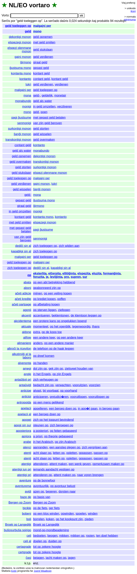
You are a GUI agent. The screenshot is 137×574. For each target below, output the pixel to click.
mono (37, 31)
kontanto (25, 79)
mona (27, 95)
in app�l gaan (88, 408)
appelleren (40, 408)
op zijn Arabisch (65, 441)
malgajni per (42, 25)
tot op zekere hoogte (47, 546)
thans (95, 326)
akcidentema (22, 321)
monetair (60, 95)
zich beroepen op (61, 425)
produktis (103, 20)
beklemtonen (60, 315)
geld (28, 31)
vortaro (39, 5)
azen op (38, 491)
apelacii (26, 408)
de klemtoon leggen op (86, 315)
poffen (61, 299)
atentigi (26, 464)
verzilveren (64, 106)
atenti (27, 452)
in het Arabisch (43, 441)
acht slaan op (42, 452)
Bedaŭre (7, 568)
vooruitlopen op (98, 396)
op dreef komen (43, 355)
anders (38, 343)
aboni (27, 287)
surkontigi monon (19, 128)
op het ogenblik (60, 326)
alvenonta (24, 363)
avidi (28, 491)
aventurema (23, 486)
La (45, 20)
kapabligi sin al (21, 251)
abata (27, 282)
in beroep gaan (109, 408)
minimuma (130, 19)
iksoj (133, 11)
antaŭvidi (25, 385)
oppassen (85, 452)
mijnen (37, 293)
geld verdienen (43, 56)
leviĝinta (56, 276)
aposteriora (23, 430)
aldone (26, 332)
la (14, 568)
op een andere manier (59, 343)
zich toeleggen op (45, 245)
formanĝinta (111, 273)
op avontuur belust (62, 486)
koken (50, 519)
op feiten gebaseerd (63, 430)
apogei (26, 419)
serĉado (53, 20)
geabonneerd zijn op (47, 287)
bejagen (38, 557)
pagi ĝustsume (21, 117)
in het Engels (42, 374)
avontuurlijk (41, 486)
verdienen (61, 84)
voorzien (94, 385)
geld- (36, 95)
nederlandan (53, 568)
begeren (51, 491)
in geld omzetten (44, 106)
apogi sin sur (22, 425)
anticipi (26, 396)
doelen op (39, 541)
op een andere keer (70, 337)
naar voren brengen (90, 475)
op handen (40, 363)
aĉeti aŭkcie (23, 293)
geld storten (41, 128)
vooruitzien (79, 385)
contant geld (41, 79)
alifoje (27, 337)
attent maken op (65, 475)
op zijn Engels (61, 374)
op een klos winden (46, 513)
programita (23, 570)
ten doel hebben (107, 535)
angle (27, 374)
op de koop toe (52, 332)
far (31, 570)
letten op (59, 452)
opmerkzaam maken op (108, 464)
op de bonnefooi (44, 480)
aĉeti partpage (21, 304)
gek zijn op (56, 368)
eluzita (96, 273)
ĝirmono (25, 62)
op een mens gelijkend (48, 402)
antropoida (24, 402)
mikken (64, 535)
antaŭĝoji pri (23, 379)
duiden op (54, 541)
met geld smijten (44, 42)
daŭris (64, 20)
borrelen (38, 519)
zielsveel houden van (79, 368)
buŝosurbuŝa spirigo (17, 530)
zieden (88, 519)
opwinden (67, 513)
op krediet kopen (44, 299)
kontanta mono (21, 73)
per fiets (54, 508)
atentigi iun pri (21, 469)
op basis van (41, 497)
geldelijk (47, 95)
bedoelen (39, 535)
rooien (90, 535)
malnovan (39, 568)
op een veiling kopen (58, 293)
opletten (71, 452)
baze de (25, 497)
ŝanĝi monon (22, 134)
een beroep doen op (62, 408)
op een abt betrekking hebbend (54, 282)
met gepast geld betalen (49, 117)
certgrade (24, 552)
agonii (27, 310)
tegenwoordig (81, 326)
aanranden (40, 447)
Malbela (6, 570)
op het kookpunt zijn (69, 519)
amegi (27, 368)
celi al (27, 541)
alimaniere (24, 343)
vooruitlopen (78, 396)
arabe (27, 441)
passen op (101, 452)
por (13, 20)
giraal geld (40, 62)
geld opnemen (42, 36)
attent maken (58, 464)
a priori (38, 436)
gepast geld (41, 67)
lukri (28, 84)
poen (44, 112)
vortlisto (20, 568)
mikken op (77, 535)
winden (93, 513)
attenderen (40, 464)
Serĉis (6, 20)
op (29, 275)
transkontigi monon (18, 139)
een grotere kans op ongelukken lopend (60, 321)
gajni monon (23, 56)
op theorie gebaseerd (58, 436)
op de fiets (40, 508)
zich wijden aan (69, 245)
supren (76, 276)
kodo (14, 570)
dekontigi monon (20, 36)
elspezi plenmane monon (50, 172)
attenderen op (42, 475)
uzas (28, 568)
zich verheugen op (45, 379)
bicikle (27, 508)
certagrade (24, 546)
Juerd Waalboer (42, 570)
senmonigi (24, 123)
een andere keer (44, 337)
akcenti (26, 315)
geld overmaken (44, 139)
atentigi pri (24, 475)
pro (66, 276)
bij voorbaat (51, 390)
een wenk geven (80, 464)
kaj (94, 20)
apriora (26, 436)
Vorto (5, 15)
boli (28, 519)
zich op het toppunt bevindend (53, 419)
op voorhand (68, 390)
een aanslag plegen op (64, 447)
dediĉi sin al (23, 245)
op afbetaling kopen (46, 304)
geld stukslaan (43, 49)
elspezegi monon (19, 42)
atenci (27, 447)
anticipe (26, 390)
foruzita (38, 276)
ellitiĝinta (69, 273)
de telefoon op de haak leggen (53, 348)
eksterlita (39, 273)
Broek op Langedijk (18, 524)
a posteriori (40, 430)
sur (85, 276)
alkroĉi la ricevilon (19, 348)
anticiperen (40, 396)
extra (36, 332)
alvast (37, 390)
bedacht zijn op (43, 385)
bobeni (26, 513)
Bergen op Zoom (20, 502)
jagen (71, 557)
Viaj (123, 2)
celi (29, 535)
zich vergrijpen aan (94, 447)
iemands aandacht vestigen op (53, 469)
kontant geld (41, 73)
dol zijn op (40, 368)
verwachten (63, 385)
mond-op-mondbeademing (51, 530)
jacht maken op (56, 557)
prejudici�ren (59, 396)
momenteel (40, 326)
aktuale (26, 326)
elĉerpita (54, 273)
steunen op (40, 425)
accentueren (41, 315)
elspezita (83, 273)
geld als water (42, 101)
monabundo (23, 101)
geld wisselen (42, 134)
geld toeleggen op (18, 25)
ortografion (67, 568)
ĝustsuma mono (20, 67)
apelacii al (24, 414)
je (47, 276)
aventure (25, 480)
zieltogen (64, 310)
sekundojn (84, 20)
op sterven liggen (44, 310)
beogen (52, 535)
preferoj (130, 2)
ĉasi (28, 557)
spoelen (81, 513)
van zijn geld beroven (47, 123)
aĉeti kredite (23, 299)
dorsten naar (67, 491)
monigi (26, 106)
